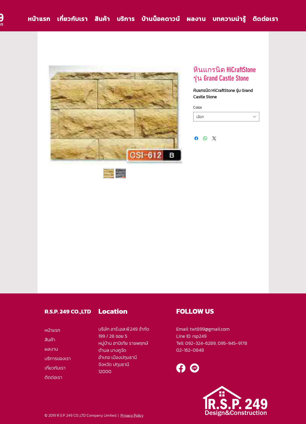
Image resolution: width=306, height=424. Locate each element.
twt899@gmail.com (210, 329)
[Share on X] (214, 138)
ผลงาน (51, 349)
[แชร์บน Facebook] (196, 138)
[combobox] (226, 116)
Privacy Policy (132, 415)
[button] (102, 18)
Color (197, 107)
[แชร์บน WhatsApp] (205, 138)
